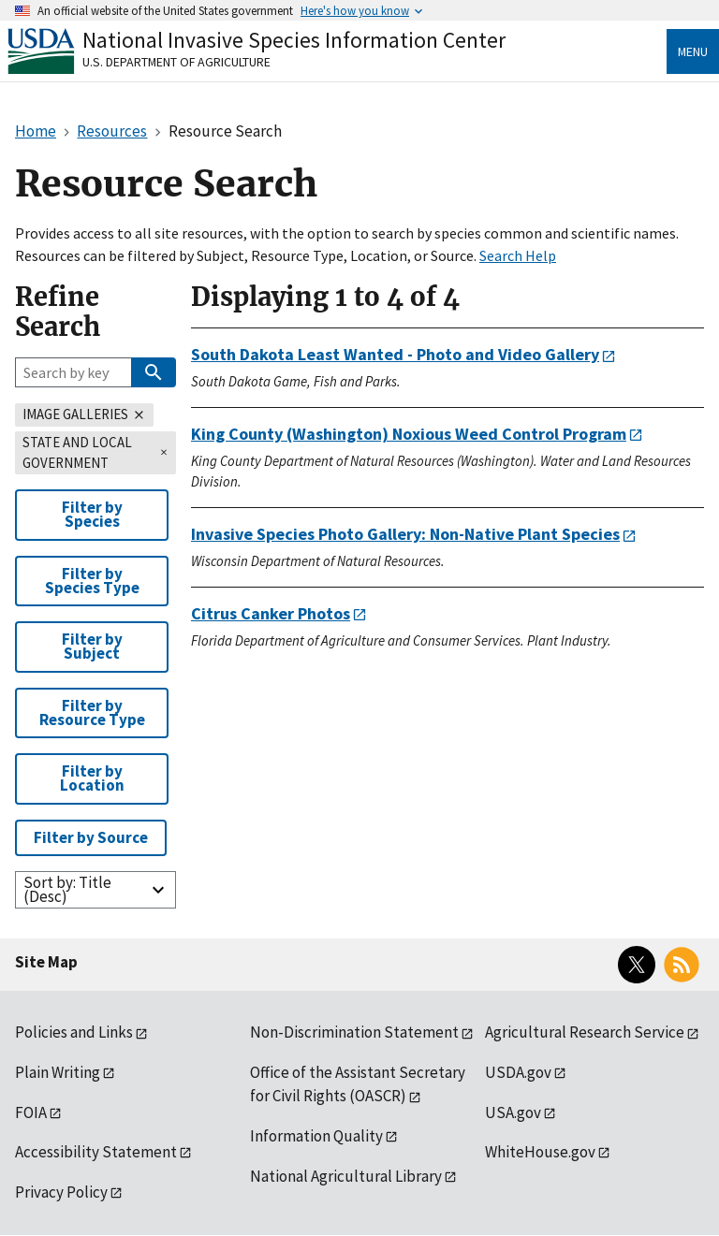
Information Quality (316, 1136)
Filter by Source (91, 837)
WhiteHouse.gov (540, 1151)
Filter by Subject (92, 646)
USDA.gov (518, 1072)
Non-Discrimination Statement (354, 1032)
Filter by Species (92, 514)
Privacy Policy (61, 1192)
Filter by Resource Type (92, 712)
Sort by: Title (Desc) (67, 889)
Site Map (46, 962)
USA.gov (513, 1112)
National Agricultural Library (346, 1176)
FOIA (31, 1112)
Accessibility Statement (96, 1151)
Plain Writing (57, 1072)
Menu (693, 51)
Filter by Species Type (92, 580)
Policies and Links (74, 1032)
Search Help (517, 255)
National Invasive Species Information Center (294, 39)
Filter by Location (92, 778)
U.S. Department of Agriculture (176, 61)
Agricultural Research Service (584, 1032)
